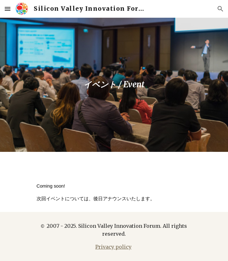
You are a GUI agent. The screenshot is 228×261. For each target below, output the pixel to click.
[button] (7, 8)
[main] (114, 85)
